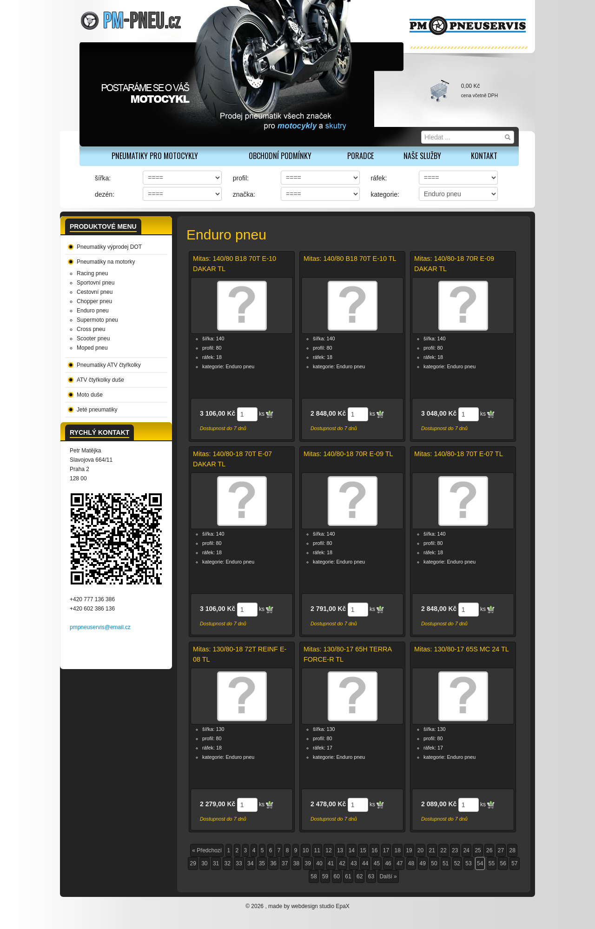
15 (363, 850)
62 (360, 876)
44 (365, 863)
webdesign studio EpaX (320, 906)
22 (443, 850)
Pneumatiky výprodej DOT (109, 247)
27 (501, 850)
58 (314, 876)
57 (514, 863)
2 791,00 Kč (328, 608)
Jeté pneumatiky (97, 409)
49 (423, 863)
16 (374, 850)
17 (386, 850)
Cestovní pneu (94, 292)
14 (352, 850)
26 (489, 850)
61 (348, 876)
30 (204, 863)
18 (397, 850)
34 (250, 863)
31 (216, 863)
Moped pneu (92, 348)
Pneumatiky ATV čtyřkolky (109, 365)
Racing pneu (92, 273)
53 (468, 863)
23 (455, 850)
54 (480, 863)
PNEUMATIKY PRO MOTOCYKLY (155, 155)
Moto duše (90, 395)
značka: (244, 194)
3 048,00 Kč (438, 413)
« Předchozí (207, 850)
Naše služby (422, 155)
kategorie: (384, 194)
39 (308, 863)
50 (434, 863)
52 (457, 863)
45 (377, 863)
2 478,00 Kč (328, 804)
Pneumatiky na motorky (106, 262)
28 (512, 850)
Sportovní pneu (95, 282)
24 (466, 850)
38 (296, 863)
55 (492, 863)
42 (342, 863)
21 (432, 850)
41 (331, 863)
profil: (241, 178)
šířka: (103, 178)
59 (325, 876)
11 (317, 850)
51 (446, 863)
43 (353, 863)
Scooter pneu (93, 338)
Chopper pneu (94, 301)
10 (306, 850)
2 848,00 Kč (328, 413)
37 (285, 863)
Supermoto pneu (97, 320)
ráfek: (378, 178)
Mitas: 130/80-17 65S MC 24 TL (461, 649)
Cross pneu (91, 329)
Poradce (360, 155)
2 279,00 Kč (217, 804)
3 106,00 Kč (217, 413)
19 (409, 850)
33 (239, 863)
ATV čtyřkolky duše (100, 380)
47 (400, 863)
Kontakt (484, 155)
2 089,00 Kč (438, 804)
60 (337, 876)
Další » (388, 876)
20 (420, 850)
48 (411, 863)
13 (340, 850)
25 (478, 850)
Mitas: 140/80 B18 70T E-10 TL (350, 258)
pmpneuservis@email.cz (100, 627)
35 (262, 863)
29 (193, 863)
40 (319, 863)
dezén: (104, 194)
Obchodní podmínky (280, 155)
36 (273, 863)
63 (371, 876)
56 (503, 863)
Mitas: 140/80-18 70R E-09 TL (348, 454)
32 (228, 863)
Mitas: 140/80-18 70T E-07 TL (458, 454)
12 (328, 850)
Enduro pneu (93, 310)
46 (388, 863)
